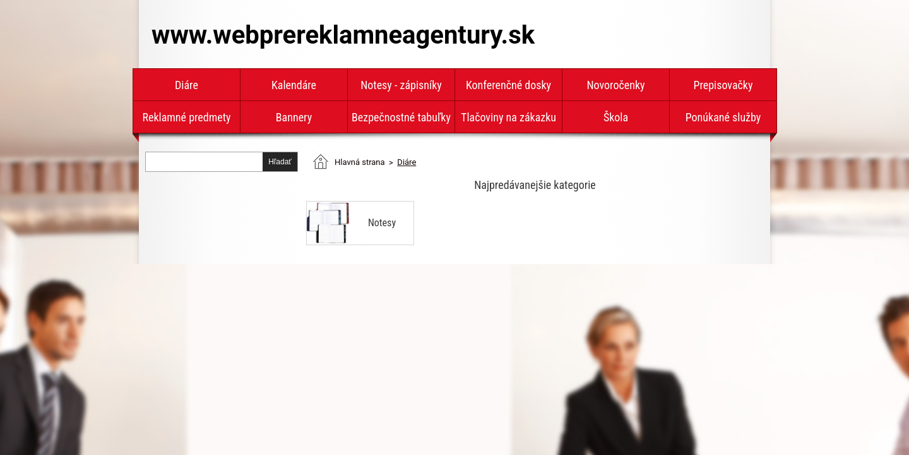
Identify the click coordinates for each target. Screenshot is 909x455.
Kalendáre (293, 85)
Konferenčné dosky (508, 85)
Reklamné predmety (186, 117)
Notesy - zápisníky (401, 85)
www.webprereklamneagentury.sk (343, 35)
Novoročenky (615, 85)
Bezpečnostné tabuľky (401, 117)
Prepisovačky (723, 85)
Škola (615, 117)
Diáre (186, 85)
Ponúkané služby (723, 117)
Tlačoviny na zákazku (508, 117)
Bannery (294, 117)
